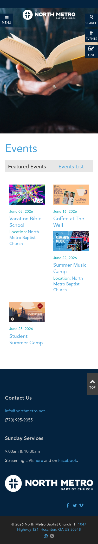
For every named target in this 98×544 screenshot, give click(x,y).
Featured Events (27, 166)
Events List (71, 166)
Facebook (67, 460)
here (39, 460)
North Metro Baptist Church (24, 237)
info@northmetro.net (25, 410)
